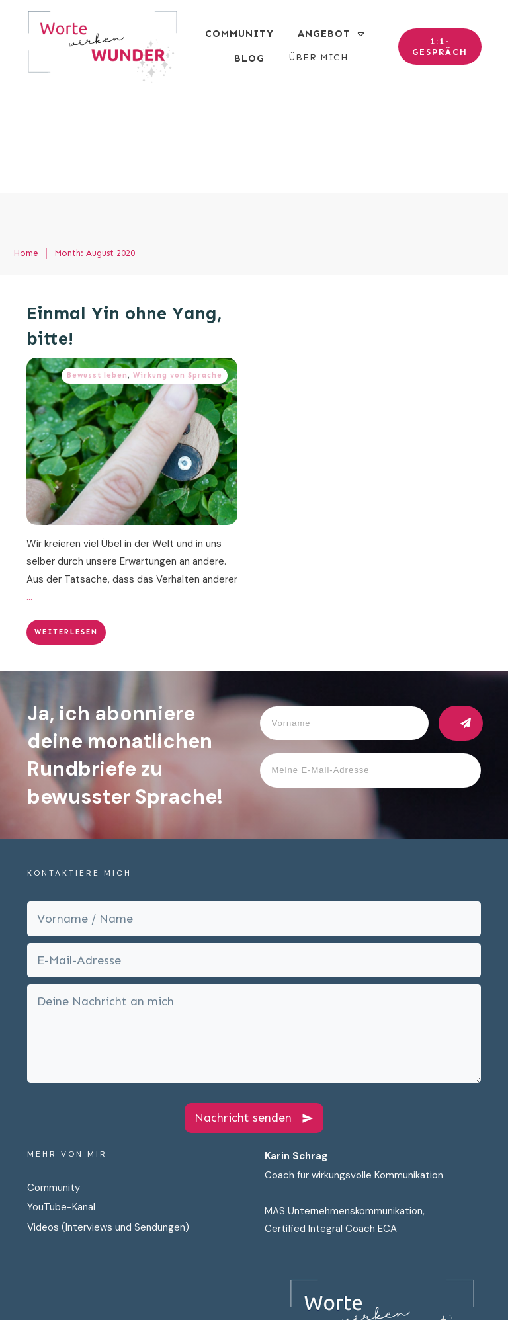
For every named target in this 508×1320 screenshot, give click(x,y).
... (29, 498)
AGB (451, 1285)
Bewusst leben (97, 276)
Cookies (411, 1285)
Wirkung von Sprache (177, 276)
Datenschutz (287, 1285)
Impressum (355, 1285)
